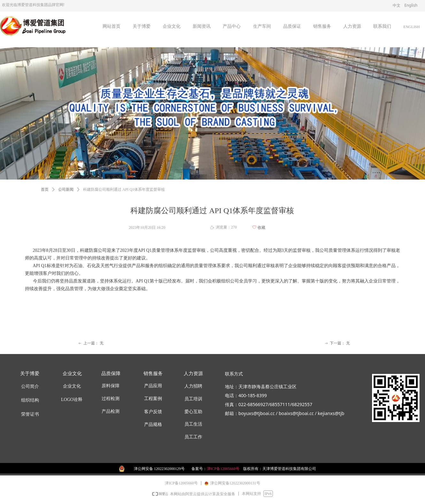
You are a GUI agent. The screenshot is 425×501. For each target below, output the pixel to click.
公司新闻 (65, 189)
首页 (45, 189)
